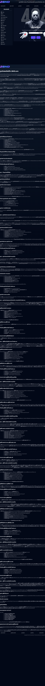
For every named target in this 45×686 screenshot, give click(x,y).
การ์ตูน (3, 12)
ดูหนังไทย (27, 6)
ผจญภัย (3, 27)
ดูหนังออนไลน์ (3, 6)
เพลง (3, 40)
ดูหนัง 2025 (12, 6)
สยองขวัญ (3, 35)
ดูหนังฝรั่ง (20, 6)
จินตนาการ (4, 18)
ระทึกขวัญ (3, 29)
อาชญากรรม (4, 39)
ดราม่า (3, 22)
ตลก (2, 24)
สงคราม (3, 34)
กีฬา (2, 13)
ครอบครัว (3, 15)
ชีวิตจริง (3, 20)
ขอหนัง (38, 37)
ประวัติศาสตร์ (4, 25)
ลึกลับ (3, 30)
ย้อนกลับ (33, 37)
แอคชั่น (3, 42)
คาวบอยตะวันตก (4, 17)
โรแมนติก (3, 44)
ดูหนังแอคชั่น (36, 6)
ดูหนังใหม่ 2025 (13, 632)
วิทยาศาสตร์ (4, 32)
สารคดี (3, 37)
